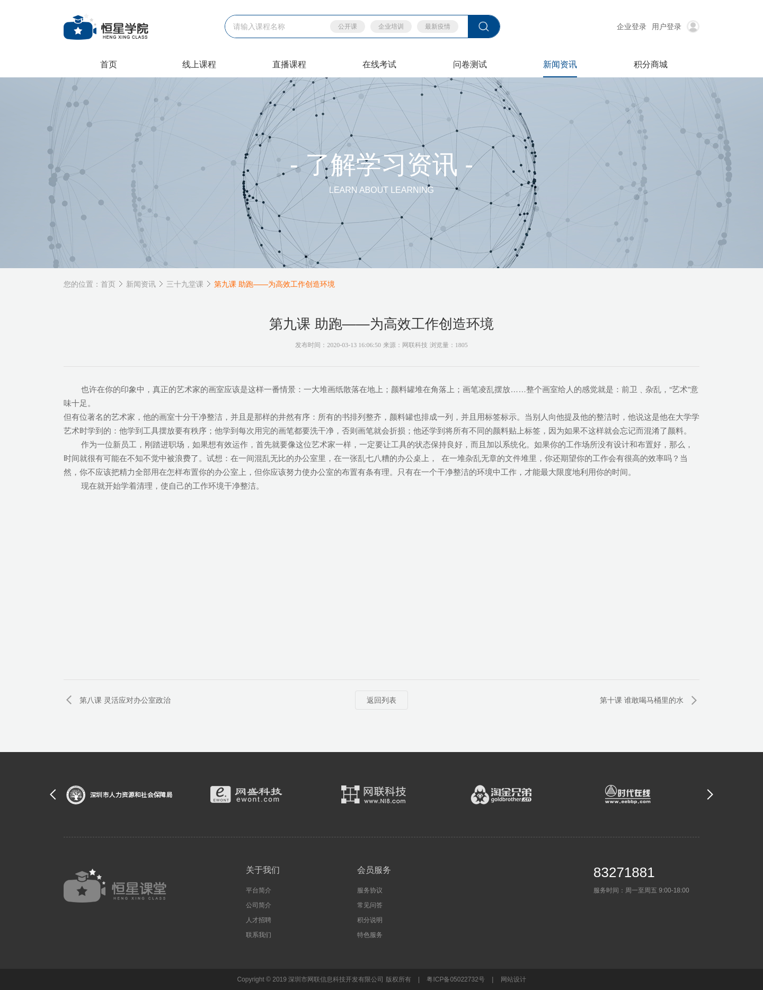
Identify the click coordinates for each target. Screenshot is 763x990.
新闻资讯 (141, 284)
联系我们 (258, 935)
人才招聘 (258, 920)
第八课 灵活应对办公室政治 (125, 700)
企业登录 (631, 26)
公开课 (347, 26)
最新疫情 (437, 26)
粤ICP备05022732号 (455, 979)
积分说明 (370, 920)
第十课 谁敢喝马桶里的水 (642, 700)
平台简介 (258, 890)
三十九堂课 (184, 284)
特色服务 (370, 935)
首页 (108, 284)
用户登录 (675, 26)
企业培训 (391, 26)
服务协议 (370, 890)
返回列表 (381, 700)
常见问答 (370, 905)
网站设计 (513, 979)
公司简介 (258, 905)
